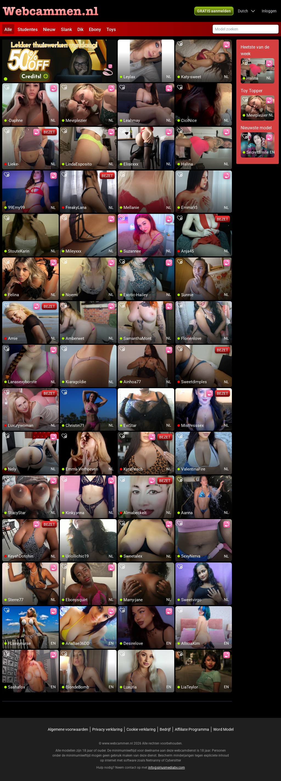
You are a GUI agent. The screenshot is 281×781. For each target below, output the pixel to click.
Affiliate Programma (192, 729)
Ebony (95, 29)
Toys (111, 29)
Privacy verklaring (107, 729)
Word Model (223, 729)
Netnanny (153, 760)
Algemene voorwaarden (68, 729)
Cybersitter (173, 760)
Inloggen (269, 11)
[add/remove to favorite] (122, 44)
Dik (80, 29)
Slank (66, 29)
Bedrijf (165, 729)
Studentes (28, 29)
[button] (246, 11)
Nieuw (49, 29)
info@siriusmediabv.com (166, 767)
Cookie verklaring (141, 729)
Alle (8, 29)
